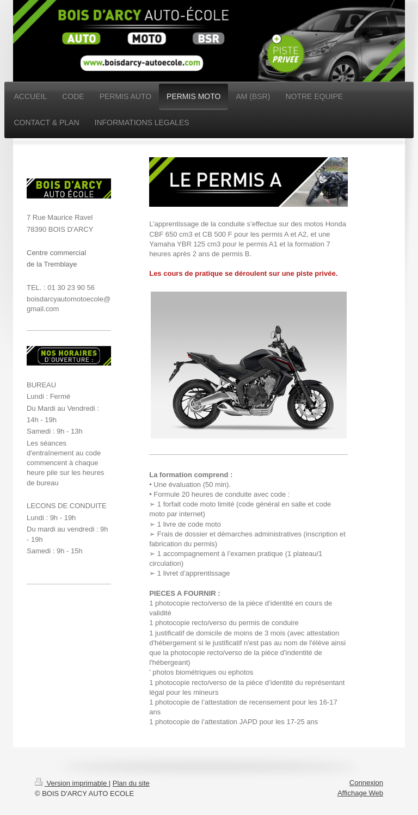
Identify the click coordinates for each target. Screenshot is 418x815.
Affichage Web (360, 793)
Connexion (366, 783)
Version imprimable (72, 783)
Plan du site (131, 783)
